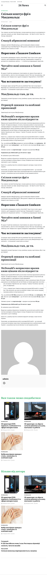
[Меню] (2, 5)
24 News (23, 5)
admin (10, 21)
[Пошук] (45, 5)
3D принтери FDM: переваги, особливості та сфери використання (11, 425)
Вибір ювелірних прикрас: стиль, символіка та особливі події (11, 456)
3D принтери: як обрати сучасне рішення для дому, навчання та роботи (35, 425)
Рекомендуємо (4, 10)
